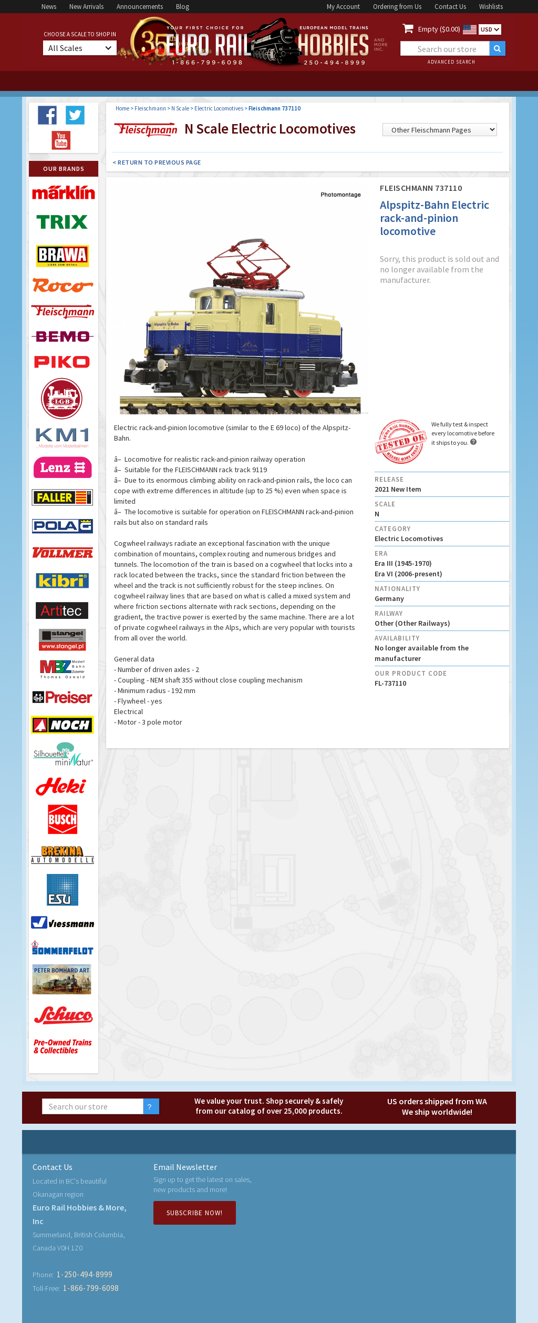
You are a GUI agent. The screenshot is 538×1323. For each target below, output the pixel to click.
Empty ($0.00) (439, 29)
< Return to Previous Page (156, 162)
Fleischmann (150, 108)
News (49, 6)
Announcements (140, 6)
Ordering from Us (397, 6)
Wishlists (491, 6)
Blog (182, 6)
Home (122, 108)
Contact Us (450, 6)
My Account (343, 6)
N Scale (180, 108)
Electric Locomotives (218, 108)
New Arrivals (86, 6)
